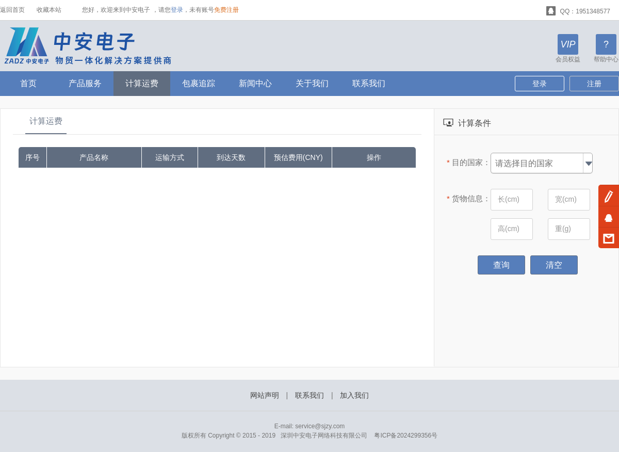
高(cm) (508, 228)
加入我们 (354, 395)
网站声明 (264, 395)
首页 (28, 83)
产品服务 (85, 83)
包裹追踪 (198, 83)
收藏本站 (49, 9)
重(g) (563, 228)
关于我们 (312, 83)
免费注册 (226, 9)
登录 (177, 9)
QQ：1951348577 (578, 10)
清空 (554, 265)
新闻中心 (255, 83)
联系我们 (368, 83)
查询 (501, 265)
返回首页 (12, 9)
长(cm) (508, 199)
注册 (594, 83)
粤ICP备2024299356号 (405, 435)
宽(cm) (566, 199)
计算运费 (141, 83)
